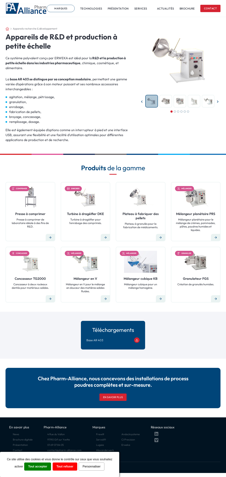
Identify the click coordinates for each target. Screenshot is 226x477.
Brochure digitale (23, 439)
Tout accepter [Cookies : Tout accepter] (37, 466)
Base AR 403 (113, 340)
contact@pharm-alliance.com (64, 450)
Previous (142, 101)
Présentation (118, 8)
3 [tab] (178, 111)
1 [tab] (171, 111)
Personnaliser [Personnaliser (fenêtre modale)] (92, 466)
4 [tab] (181, 111)
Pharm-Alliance (55, 427)
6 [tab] (188, 111)
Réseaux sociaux (162, 427)
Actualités (165, 8)
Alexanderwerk (105, 450)
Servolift (101, 439)
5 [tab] (185, 111)
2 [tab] (175, 111)
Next (217, 101)
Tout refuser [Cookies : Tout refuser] (64, 466)
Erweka (125, 445)
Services (140, 8)
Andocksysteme (130, 434)
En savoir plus (113, 397)
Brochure (187, 8)
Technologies (91, 8)
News (16, 434)
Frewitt (100, 434)
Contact (210, 8)
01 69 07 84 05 (55, 445)
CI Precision (128, 439)
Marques (61, 8)
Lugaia (100, 445)
